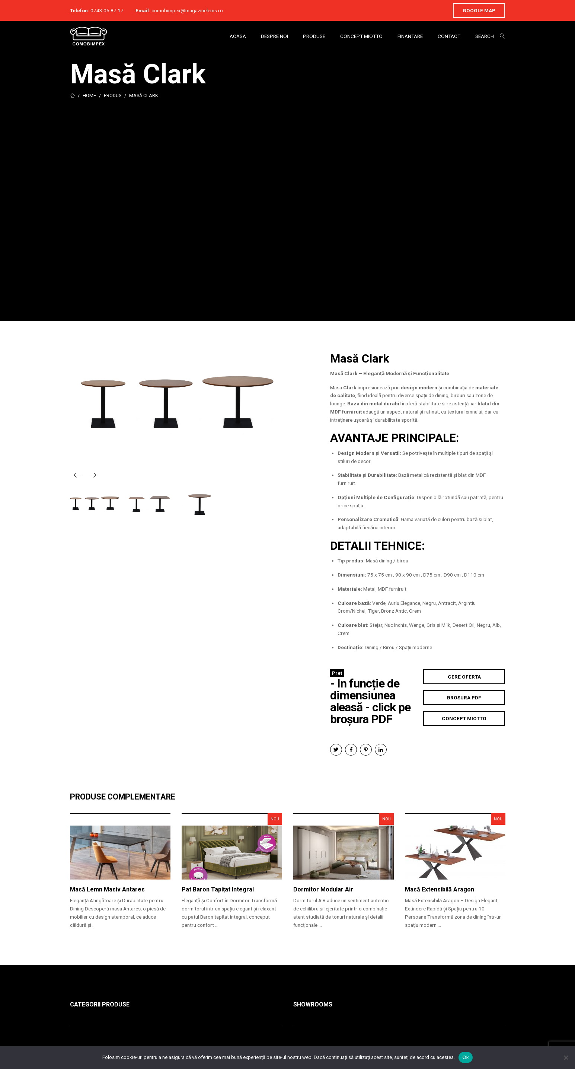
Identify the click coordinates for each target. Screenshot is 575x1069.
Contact (449, 36)
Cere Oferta (464, 677)
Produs (112, 95)
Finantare (410, 36)
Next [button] (92, 475)
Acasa (238, 36)
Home (89, 95)
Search (484, 36)
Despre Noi (274, 36)
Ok (465, 1057)
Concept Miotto (361, 36)
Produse (314, 36)
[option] (176, 402)
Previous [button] (77, 475)
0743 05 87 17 (107, 10)
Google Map (479, 10)
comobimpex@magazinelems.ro (187, 10)
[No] (565, 1057)
